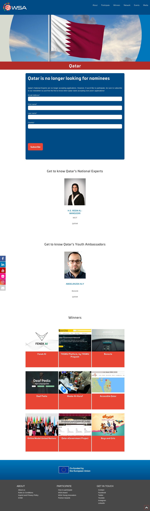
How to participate (65, 490)
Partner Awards (64, 498)
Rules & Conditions (25, 493)
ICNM (20, 498)
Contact (101, 490)
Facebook (102, 493)
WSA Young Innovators (67, 495)
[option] (75, 38)
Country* (31, 122)
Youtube (101, 498)
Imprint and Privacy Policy (28, 495)
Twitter (100, 495)
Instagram (102, 500)
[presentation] (46, 135)
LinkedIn (101, 503)
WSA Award (62, 493)
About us (21, 490)
